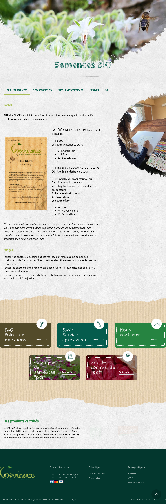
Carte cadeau (74, 40)
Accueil (76, 55)
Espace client (95, 478)
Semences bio (22, 40)
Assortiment (103, 40)
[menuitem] (151, 6)
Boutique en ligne (141, 40)
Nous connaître (47, 40)
